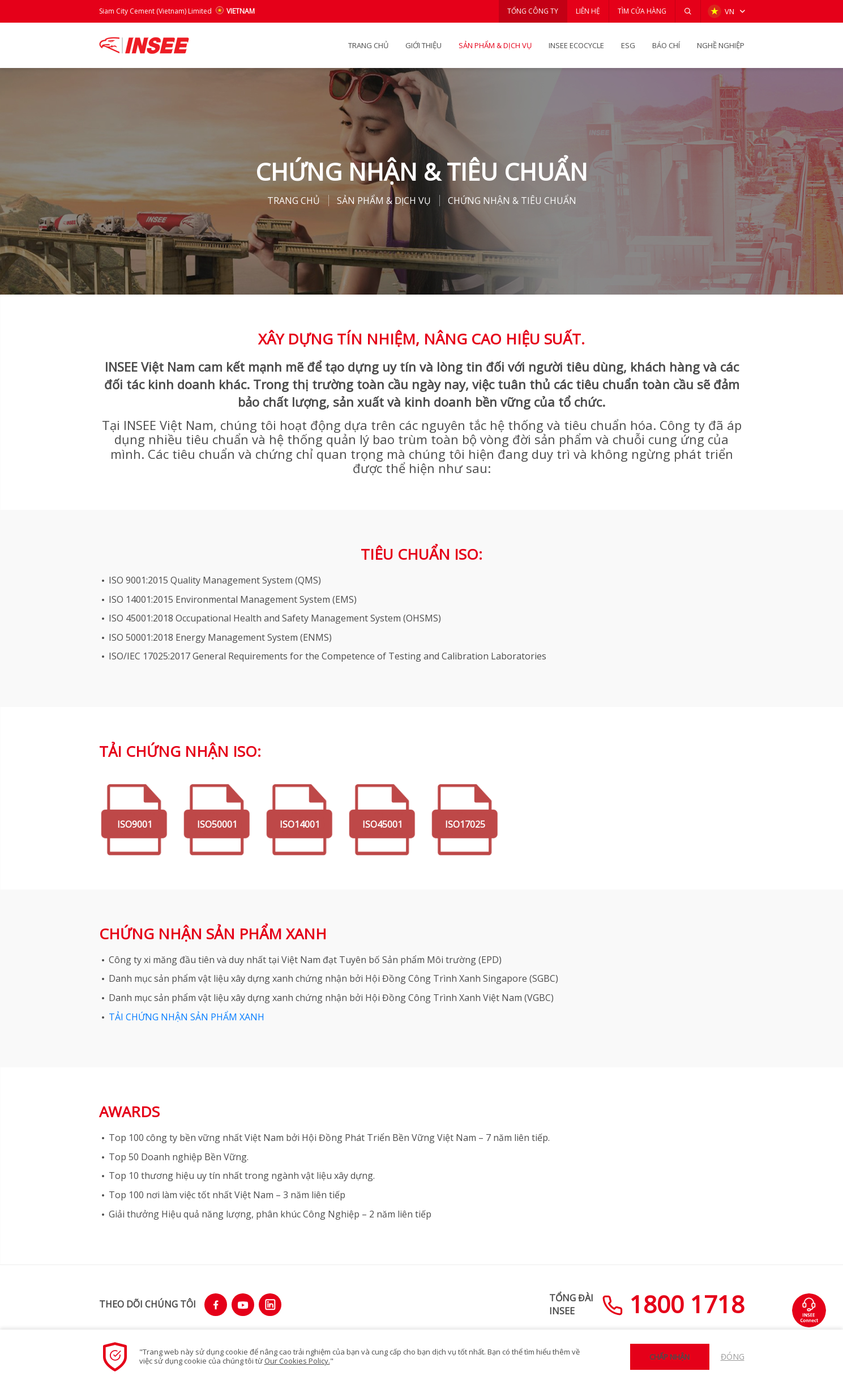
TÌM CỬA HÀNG (642, 11)
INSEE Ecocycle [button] (576, 45)
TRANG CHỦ (368, 45)
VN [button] (721, 11)
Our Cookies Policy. (297, 1361)
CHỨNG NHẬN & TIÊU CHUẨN (512, 200)
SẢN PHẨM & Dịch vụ (495, 45)
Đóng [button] (732, 1356)
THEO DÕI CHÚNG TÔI (147, 1304)
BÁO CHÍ (666, 45)
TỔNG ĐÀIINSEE (571, 1304)
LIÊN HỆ (588, 11)
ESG (628, 45)
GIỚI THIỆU (423, 45)
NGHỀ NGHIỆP (720, 45)
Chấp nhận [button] (669, 1357)
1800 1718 (673, 1304)
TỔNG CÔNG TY (532, 11)
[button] (688, 11)
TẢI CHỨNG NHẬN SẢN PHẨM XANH (186, 1017)
